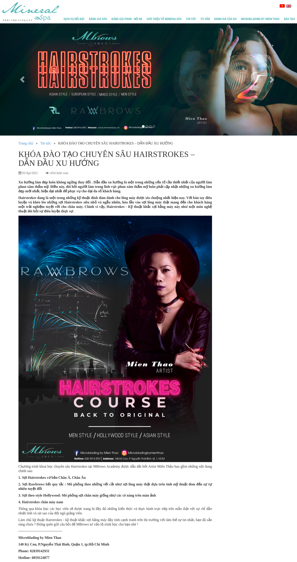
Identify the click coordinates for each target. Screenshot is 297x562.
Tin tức (191, 19)
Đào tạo (289, 19)
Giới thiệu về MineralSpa (164, 19)
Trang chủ (25, 143)
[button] (22, 79)
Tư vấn (205, 19)
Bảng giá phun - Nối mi (126, 19)
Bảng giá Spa (98, 19)
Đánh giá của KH (225, 19)
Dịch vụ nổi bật (74, 19)
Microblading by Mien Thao (260, 19)
